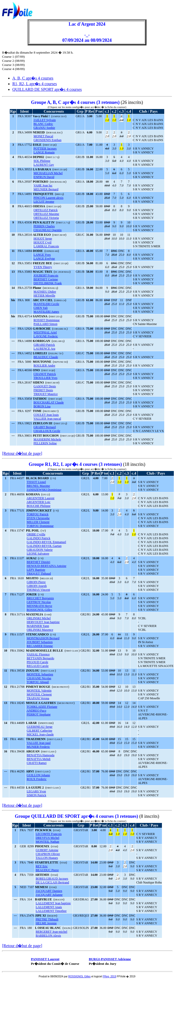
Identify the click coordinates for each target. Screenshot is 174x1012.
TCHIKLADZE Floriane (42, 707)
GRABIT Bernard (45, 427)
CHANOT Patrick (45, 374)
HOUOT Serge (43, 238)
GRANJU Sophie (44, 128)
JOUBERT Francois (46, 275)
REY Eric (42, 866)
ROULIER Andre (44, 365)
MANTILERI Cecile (46, 304)
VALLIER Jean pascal (47, 418)
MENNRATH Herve (39, 606)
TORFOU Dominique (40, 526)
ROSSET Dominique (47, 320)
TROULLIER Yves (45, 378)
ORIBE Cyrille (36, 534)
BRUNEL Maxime (38, 486)
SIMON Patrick (36, 795)
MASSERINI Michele (47, 439)
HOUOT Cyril (42, 242)
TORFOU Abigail (38, 682)
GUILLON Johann (38, 775)
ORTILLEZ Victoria (46, 218)
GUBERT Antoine (47, 850)
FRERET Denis (43, 390)
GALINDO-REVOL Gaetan (44, 546)
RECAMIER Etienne (40, 646)
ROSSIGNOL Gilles (39, 610)
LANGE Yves (42, 255)
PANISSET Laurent (45, 959)
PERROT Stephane (39, 714)
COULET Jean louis (46, 415)
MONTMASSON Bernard (43, 638)
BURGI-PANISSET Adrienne (110, 959)
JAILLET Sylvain (45, 120)
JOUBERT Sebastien (40, 642)
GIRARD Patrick (44, 345)
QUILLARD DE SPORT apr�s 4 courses (47, 89)
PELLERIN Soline (45, 443)
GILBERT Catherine (39, 730)
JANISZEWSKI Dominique (44, 490)
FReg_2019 (109, 976)
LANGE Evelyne (44, 258)
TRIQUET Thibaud (39, 573)
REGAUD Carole (38, 666)
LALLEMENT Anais (49, 907)
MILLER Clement (38, 522)
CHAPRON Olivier (48, 854)
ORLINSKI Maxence (40, 630)
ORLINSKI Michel (39, 618)
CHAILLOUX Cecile (47, 431)
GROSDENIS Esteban (47, 140)
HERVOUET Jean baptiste (43, 622)
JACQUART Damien (49, 891)
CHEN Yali (41, 308)
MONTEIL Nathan (47, 841)
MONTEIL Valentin (39, 690)
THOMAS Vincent (38, 590)
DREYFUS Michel (47, 838)
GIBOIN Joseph (37, 586)
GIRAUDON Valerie (40, 550)
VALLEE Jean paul (39, 743)
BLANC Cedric (43, 124)
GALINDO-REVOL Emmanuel (46, 542)
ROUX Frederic (37, 779)
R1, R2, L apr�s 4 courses (34, 84)
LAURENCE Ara (44, 348)
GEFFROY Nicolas (39, 602)
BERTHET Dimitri (38, 562)
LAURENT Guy (44, 164)
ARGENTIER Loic (38, 502)
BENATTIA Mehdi (38, 759)
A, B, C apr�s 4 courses (32, 78)
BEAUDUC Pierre (47, 870)
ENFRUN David (44, 177)
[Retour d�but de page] (22, 453)
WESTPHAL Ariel (45, 332)
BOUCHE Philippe (38, 506)
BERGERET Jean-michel (51, 932)
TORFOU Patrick (38, 514)
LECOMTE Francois (49, 834)
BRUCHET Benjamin (40, 598)
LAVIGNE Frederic (46, 336)
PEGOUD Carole (37, 662)
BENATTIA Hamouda (40, 755)
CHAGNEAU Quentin (48, 230)
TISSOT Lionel (36, 482)
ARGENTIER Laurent (40, 498)
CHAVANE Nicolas (39, 678)
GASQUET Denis (45, 386)
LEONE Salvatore (38, 553)
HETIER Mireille (44, 295)
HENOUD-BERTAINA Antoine (46, 566)
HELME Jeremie (46, 923)
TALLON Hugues (47, 858)
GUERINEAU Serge (39, 727)
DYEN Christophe (38, 518)
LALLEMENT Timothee (51, 911)
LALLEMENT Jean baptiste (53, 903)
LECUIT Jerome (44, 201)
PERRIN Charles (44, 226)
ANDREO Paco (36, 710)
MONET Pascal (43, 136)
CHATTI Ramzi (37, 763)
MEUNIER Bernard (46, 189)
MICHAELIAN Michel (48, 173)
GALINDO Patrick (38, 538)
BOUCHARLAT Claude (49, 402)
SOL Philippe (42, 161)
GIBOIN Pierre (36, 582)
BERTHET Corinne (46, 279)
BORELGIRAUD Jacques (52, 878)
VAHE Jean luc (42, 185)
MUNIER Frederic (38, 747)
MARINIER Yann (38, 626)
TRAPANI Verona (38, 698)
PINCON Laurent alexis (48, 198)
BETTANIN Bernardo (40, 658)
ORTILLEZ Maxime (46, 214)
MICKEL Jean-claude (40, 734)
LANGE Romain (44, 152)
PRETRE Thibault (47, 919)
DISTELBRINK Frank (48, 283)
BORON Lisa (42, 406)
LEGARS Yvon (36, 791)
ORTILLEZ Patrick (46, 210)
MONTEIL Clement (39, 694)
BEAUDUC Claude (46, 357)
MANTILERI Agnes (46, 311)
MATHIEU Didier (45, 291)
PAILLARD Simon (46, 324)
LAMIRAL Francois (46, 246)
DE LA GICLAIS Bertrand (52, 882)
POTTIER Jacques (45, 148)
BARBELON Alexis (48, 935)
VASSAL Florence (38, 654)
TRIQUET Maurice (45, 394)
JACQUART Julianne (49, 895)
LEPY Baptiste (36, 570)
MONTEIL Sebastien (40, 674)
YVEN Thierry (42, 267)
